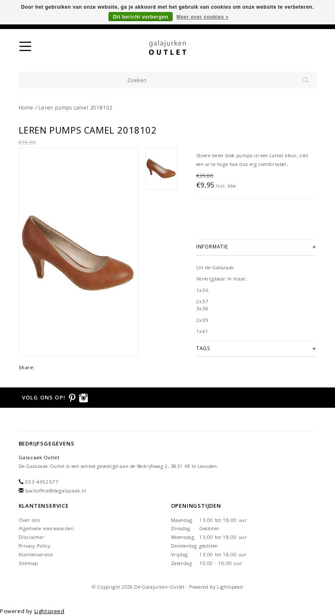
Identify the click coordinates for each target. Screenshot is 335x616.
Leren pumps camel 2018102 (76, 107)
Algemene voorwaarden (46, 528)
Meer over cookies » (202, 17)
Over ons (29, 520)
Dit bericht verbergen (140, 17)
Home (26, 107)
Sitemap (29, 563)
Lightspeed (230, 587)
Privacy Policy (35, 546)
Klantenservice (36, 554)
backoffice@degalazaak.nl (56, 490)
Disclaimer (32, 537)
